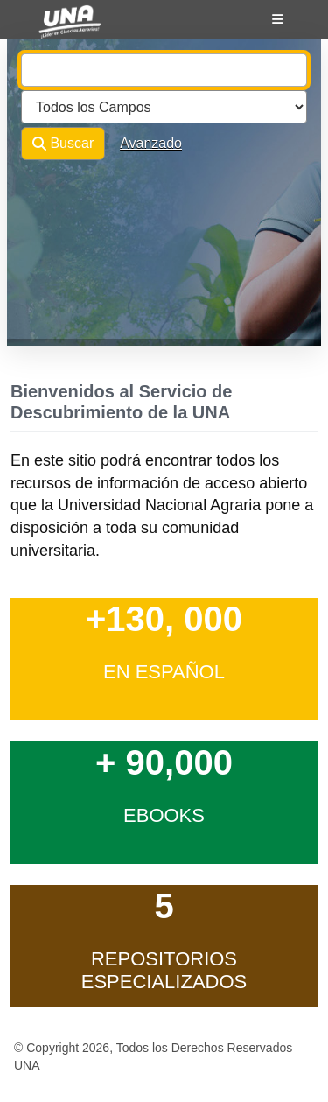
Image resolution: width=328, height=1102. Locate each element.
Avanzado (151, 143)
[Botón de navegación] (277, 19)
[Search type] (164, 106)
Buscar (63, 143)
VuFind (54, 28)
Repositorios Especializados (164, 970)
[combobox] (164, 70)
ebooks (164, 815)
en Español (164, 672)
